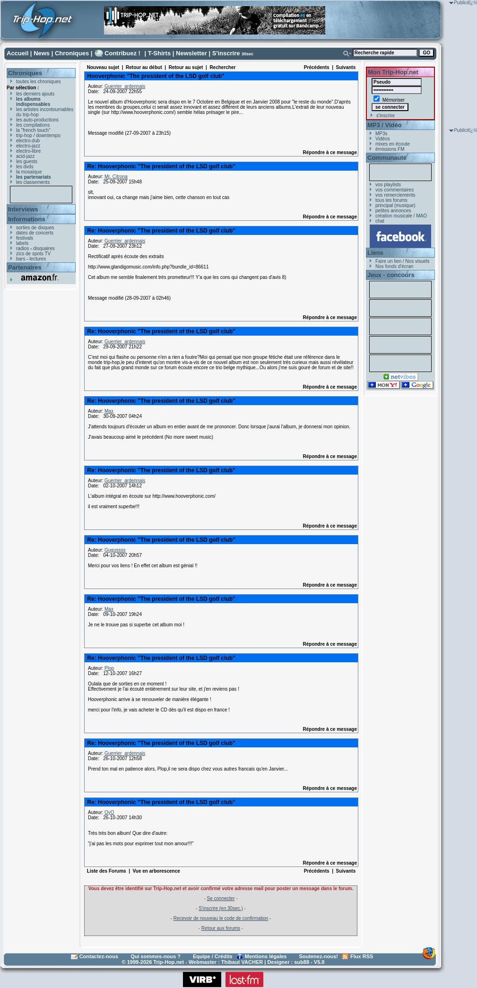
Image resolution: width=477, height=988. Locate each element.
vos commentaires (394, 189)
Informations (26, 219)
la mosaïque (29, 171)
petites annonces (393, 210)
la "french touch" (33, 130)
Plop (109, 668)
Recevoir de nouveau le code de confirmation (221, 918)
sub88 (301, 962)
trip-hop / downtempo (38, 135)
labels (22, 243)
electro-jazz (28, 145)
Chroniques (72, 53)
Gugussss (114, 550)
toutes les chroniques (38, 81)
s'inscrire (385, 115)
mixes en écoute (392, 144)
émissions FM (390, 149)
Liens (375, 252)
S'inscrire (226, 53)
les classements (33, 182)
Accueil (17, 53)
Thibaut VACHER (242, 962)
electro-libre (28, 151)
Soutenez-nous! (318, 956)
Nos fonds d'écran (394, 266)
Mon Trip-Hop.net (393, 72)
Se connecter (221, 898)
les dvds (25, 166)
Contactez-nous (99, 956)
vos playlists (388, 184)
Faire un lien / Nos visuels (402, 261)
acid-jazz (25, 156)
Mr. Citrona (116, 176)
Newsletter (191, 53)
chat (379, 221)
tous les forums (391, 200)
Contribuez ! (122, 53)
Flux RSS (361, 956)
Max (108, 411)
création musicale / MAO (401, 215)
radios (22, 248)
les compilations (33, 125)
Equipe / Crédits (213, 956)
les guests (26, 161)
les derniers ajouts (35, 93)
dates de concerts (34, 232)
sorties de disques (35, 227)
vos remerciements (395, 195)
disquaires (44, 248)
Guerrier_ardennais (124, 86)
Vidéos (382, 138)
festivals (24, 238)
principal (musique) (395, 205)
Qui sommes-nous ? (155, 956)
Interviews (23, 209)
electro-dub (28, 140)
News (42, 53)
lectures (37, 258)
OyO (109, 812)
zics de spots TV (33, 253)
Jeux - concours (391, 274)
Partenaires (25, 267)
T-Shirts (159, 53)
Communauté (387, 157)
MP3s (381, 133)
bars (20, 258)
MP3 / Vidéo (384, 125)
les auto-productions (37, 119)
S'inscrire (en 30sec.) (221, 908)
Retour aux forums (220, 928)
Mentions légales (266, 956)
